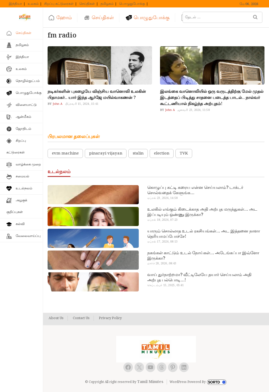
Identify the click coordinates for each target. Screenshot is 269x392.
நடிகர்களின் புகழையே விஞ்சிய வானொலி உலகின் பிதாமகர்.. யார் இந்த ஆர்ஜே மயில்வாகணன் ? (97, 95)
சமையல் (22, 176)
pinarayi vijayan (105, 153)
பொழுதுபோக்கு (132, 4)
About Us (56, 318)
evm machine (65, 153)
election (161, 153)
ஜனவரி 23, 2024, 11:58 (194, 110)
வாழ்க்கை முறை (28, 164)
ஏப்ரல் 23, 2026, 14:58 (162, 198)
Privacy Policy (110, 318)
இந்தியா (15, 4)
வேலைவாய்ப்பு (28, 236)
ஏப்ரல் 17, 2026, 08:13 (162, 241)
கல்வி (20, 224)
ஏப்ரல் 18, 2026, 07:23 (162, 220)
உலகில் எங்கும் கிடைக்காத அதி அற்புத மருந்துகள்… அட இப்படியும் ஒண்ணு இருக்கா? (202, 212)
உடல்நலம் (24, 188)
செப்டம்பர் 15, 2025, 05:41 (165, 285)
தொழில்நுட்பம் (28, 81)
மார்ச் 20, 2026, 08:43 (161, 263)
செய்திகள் (87, 4)
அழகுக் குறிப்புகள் (16, 206)
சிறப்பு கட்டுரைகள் (59, 4)
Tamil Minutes (150, 382)
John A (57, 104)
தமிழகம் (107, 4)
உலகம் (33, 4)
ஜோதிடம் (23, 129)
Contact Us (81, 318)
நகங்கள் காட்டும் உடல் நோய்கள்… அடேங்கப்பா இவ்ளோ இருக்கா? (203, 256)
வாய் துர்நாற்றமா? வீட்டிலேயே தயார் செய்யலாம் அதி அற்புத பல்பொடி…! (199, 277)
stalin (138, 153)
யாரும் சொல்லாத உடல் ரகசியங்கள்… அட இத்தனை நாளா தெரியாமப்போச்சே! (203, 234)
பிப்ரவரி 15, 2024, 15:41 (81, 104)
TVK (184, 153)
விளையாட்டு (26, 105)
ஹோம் (64, 18)
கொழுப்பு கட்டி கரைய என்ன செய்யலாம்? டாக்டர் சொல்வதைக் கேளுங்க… (195, 190)
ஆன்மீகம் (23, 117)
